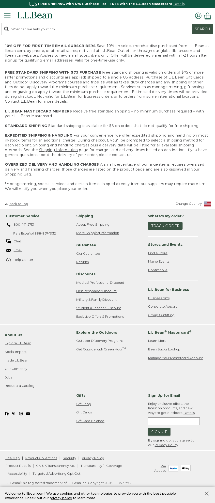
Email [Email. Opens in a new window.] (14, 250)
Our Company (16, 369)
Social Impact (16, 352)
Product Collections (41, 458)
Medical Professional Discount (100, 282)
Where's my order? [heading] (166, 216)
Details (178, 4)
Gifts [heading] (80, 395)
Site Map (12, 458)
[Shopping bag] (209, 16)
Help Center (19, 260)
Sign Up (159, 431)
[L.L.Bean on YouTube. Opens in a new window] (28, 413)
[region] (107, 4)
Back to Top (16, 204)
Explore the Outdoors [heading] (96, 332)
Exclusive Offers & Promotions (100, 316)
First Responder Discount (96, 291)
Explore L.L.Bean (18, 343)
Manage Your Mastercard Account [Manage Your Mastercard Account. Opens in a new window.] (175, 358)
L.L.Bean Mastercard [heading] (170, 332)
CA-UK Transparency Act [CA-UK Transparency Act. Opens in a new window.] (55, 466)
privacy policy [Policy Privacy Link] (61, 498)
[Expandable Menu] (7, 16)
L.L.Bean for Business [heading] (168, 289)
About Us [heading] (13, 335)
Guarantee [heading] (86, 245)
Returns (82, 262)
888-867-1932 (45, 233)
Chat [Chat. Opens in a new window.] (13, 241)
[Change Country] (193, 204)
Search (202, 29)
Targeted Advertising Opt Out (56, 473)
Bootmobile (158, 270)
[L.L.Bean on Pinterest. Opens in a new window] (14, 413)
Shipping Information (58, 150)
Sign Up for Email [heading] (164, 395)
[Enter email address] (174, 421)
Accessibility (17, 473)
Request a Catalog (19, 386)
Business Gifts (158, 298)
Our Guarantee (88, 253)
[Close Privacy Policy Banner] (206, 494)
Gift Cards (84, 412)
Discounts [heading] (85, 274)
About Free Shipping (92, 224)
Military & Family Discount (96, 299)
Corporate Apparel (163, 306)
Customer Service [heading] (23, 216)
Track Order (165, 225)
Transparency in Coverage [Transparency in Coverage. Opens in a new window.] (101, 466)
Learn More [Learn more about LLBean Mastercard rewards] (157, 341)
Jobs (8, 377)
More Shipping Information (97, 233)
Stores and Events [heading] (165, 244)
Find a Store (158, 253)
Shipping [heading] (84, 216)
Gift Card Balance (90, 421)
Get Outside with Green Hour (101, 349)
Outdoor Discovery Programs (99, 341)
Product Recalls (18, 466)
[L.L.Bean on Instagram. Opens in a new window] (21, 413)
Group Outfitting (161, 315)
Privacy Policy (166, 445)
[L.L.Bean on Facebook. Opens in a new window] (7, 413)
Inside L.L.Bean (16, 360)
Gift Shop (83, 404)
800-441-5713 (20, 224)
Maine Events (158, 261)
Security (69, 458)
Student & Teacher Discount (98, 308)
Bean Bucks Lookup (164, 349)
